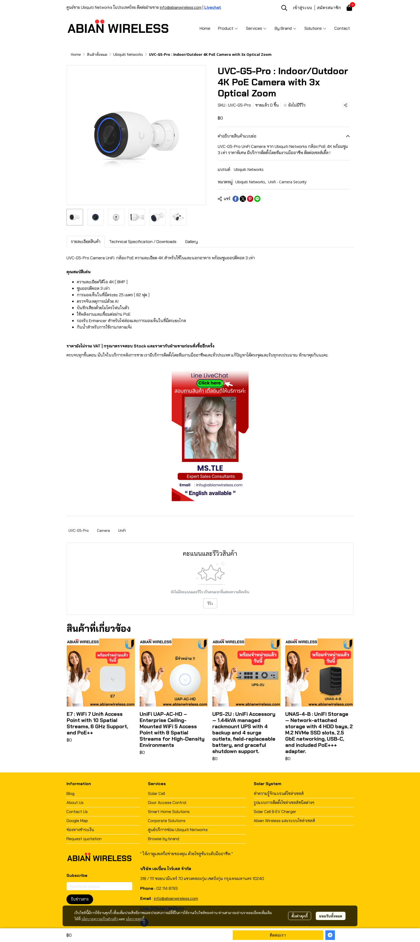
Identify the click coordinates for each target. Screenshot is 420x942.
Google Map (77, 820)
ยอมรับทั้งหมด (330, 916)
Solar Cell (156, 793)
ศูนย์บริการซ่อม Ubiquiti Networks (178, 829)
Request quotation (84, 838)
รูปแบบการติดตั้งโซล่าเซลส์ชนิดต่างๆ (284, 802)
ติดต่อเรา (278, 935)
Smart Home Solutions (169, 811)
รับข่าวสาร (80, 899)
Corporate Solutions (166, 820)
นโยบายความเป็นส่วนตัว (99, 918)
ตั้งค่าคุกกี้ (299, 916)
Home (76, 54)
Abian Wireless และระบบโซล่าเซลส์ (284, 820)
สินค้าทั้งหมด (97, 54)
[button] (284, 7)
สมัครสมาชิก (329, 7)
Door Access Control (167, 802)
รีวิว (210, 603)
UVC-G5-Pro (79, 530)
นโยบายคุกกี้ (135, 918)
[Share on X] (243, 199)
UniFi (122, 530)
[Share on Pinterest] (250, 199)
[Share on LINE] (257, 199)
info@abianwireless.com (180, 7)
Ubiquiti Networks (128, 54)
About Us (75, 802)
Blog (70, 793)
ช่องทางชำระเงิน (80, 829)
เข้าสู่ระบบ (302, 7)
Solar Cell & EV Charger (275, 811)
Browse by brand (163, 838)
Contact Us (77, 811)
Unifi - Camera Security (287, 181)
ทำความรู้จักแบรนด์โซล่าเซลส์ (279, 793)
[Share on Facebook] (236, 199)
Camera (103, 530)
